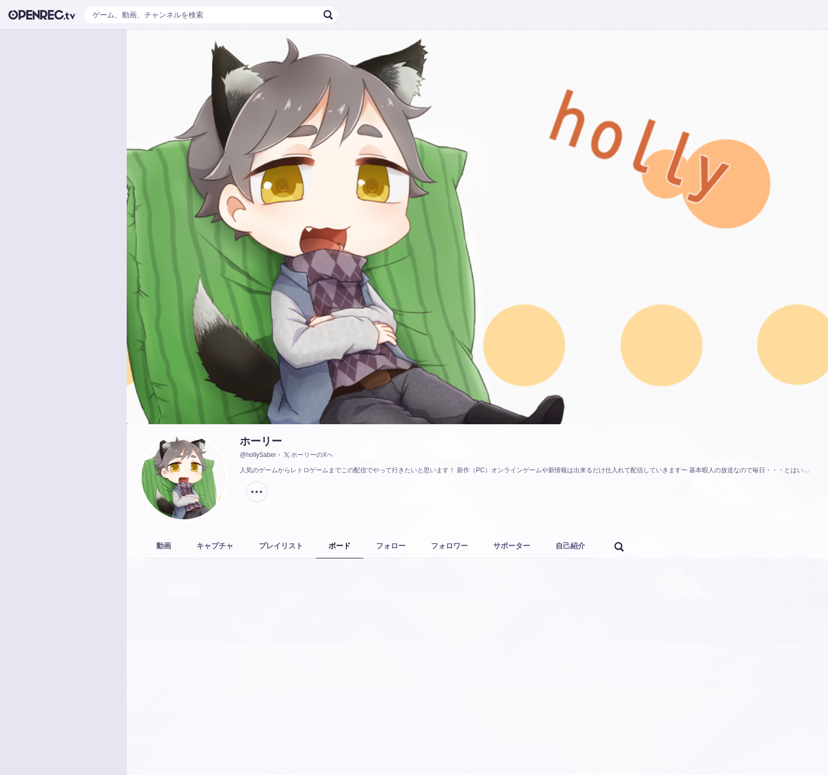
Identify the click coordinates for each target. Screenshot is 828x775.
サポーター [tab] (511, 545)
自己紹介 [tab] (570, 545)
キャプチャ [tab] (214, 545)
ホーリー (261, 441)
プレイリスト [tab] (281, 545)
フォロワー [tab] (449, 545)
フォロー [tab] (391, 545)
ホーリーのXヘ (308, 455)
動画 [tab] (163, 545)
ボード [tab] (339, 545)
